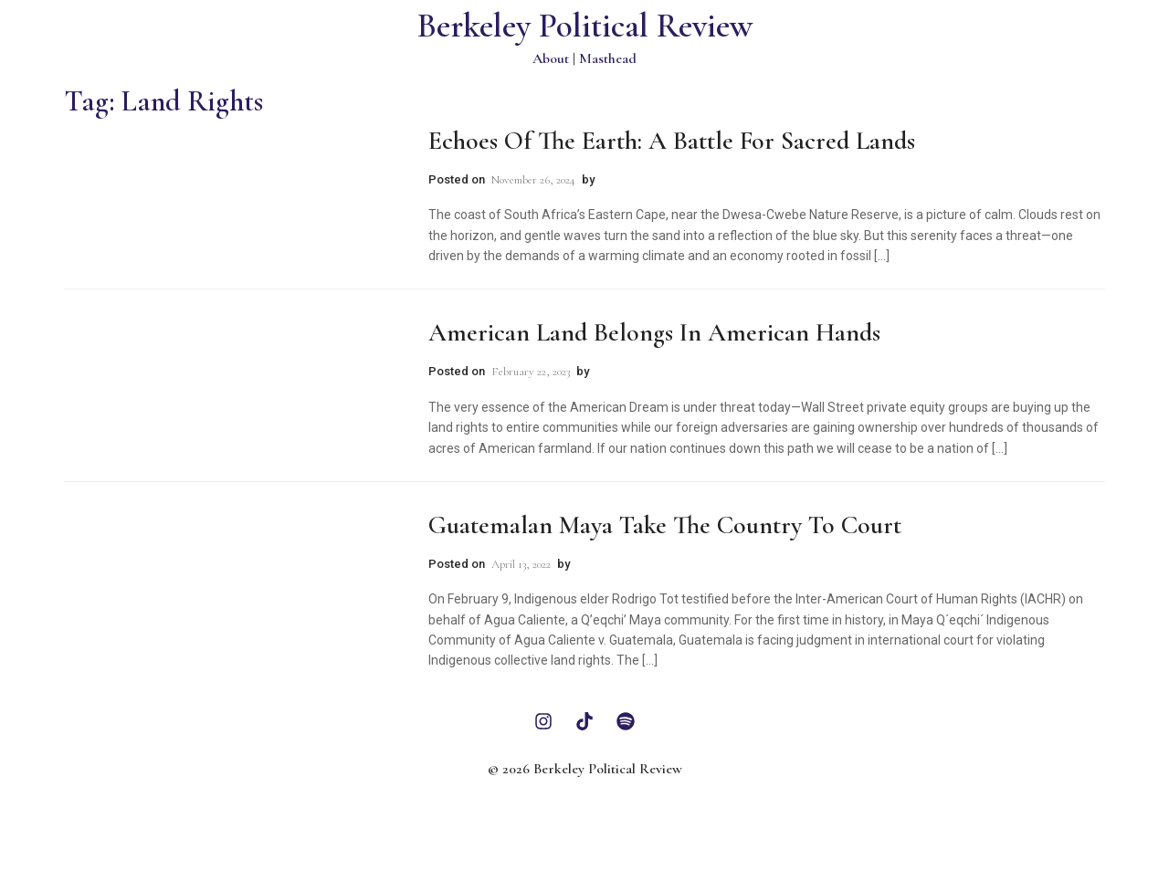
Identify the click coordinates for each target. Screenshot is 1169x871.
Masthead (608, 58)
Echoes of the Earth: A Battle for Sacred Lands (671, 140)
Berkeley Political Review (585, 26)
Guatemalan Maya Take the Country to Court (664, 524)
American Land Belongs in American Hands (654, 332)
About (550, 58)
